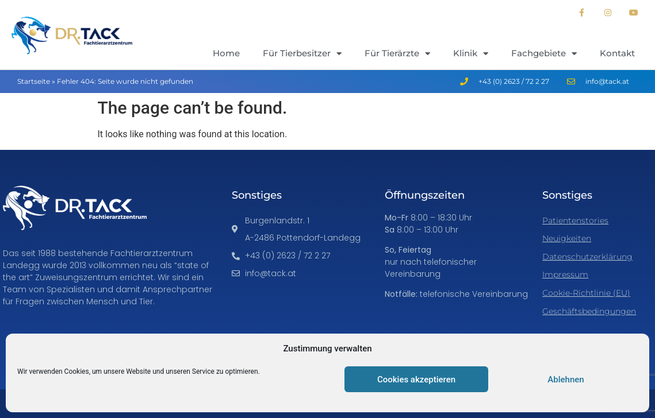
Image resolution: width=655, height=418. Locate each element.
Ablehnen (565, 379)
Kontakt (617, 53)
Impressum (565, 274)
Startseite (33, 81)
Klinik (470, 54)
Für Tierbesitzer (302, 54)
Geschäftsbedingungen (589, 311)
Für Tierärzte (397, 54)
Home (226, 53)
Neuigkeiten (566, 238)
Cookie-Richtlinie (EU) (586, 293)
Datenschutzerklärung (587, 256)
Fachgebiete (544, 54)
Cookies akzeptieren (416, 379)
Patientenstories (575, 220)
